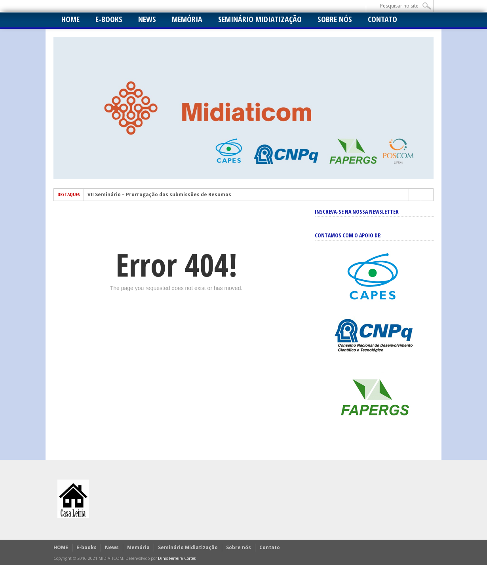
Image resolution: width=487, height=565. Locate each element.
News (147, 19)
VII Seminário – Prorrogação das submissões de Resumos (159, 194)
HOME (70, 19)
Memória (187, 19)
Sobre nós (335, 19)
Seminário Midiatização (260, 19)
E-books (108, 19)
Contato (382, 19)
